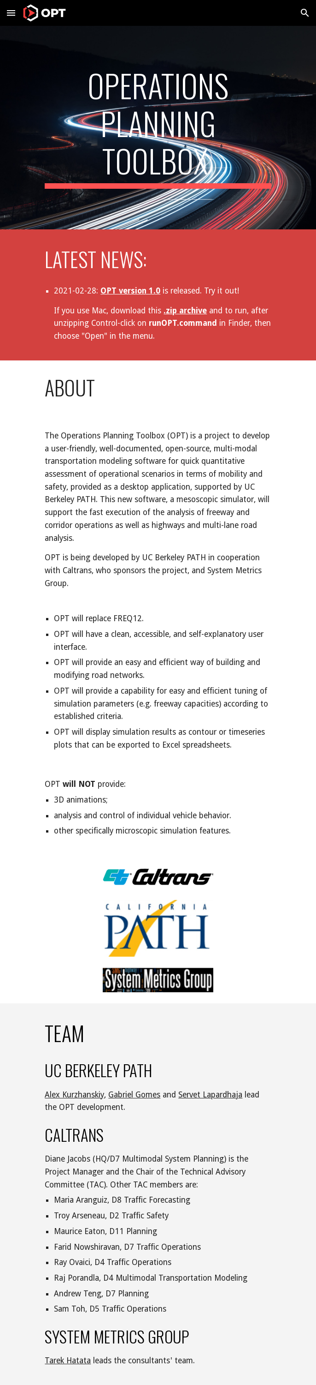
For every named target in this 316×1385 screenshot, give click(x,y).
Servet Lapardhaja (210, 1094)
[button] (11, 12)
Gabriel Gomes (134, 1094)
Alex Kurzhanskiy (74, 1094)
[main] (158, 127)
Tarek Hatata (68, 1360)
